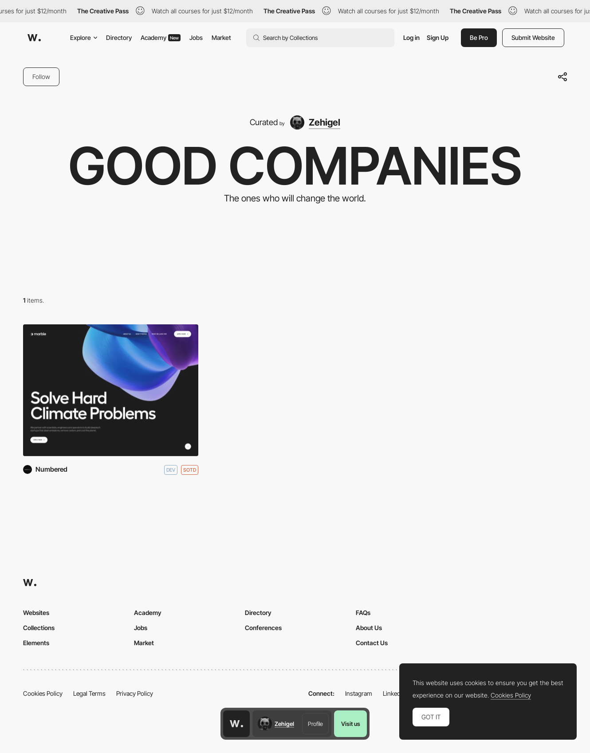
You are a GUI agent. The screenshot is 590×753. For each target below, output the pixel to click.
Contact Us (372, 643)
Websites (36, 612)
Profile (315, 723)
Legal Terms (89, 693)
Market (221, 37)
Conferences (263, 627)
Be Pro (479, 37)
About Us (369, 627)
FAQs (363, 612)
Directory (119, 37)
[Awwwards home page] (236, 723)
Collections (39, 627)
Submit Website (533, 37)
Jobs (196, 37)
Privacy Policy (134, 693)
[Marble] (110, 390)
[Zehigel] (315, 122)
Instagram (358, 693)
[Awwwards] (34, 37)
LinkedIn (394, 693)
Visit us (350, 723)
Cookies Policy (43, 693)
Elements (36, 643)
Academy (161, 37)
